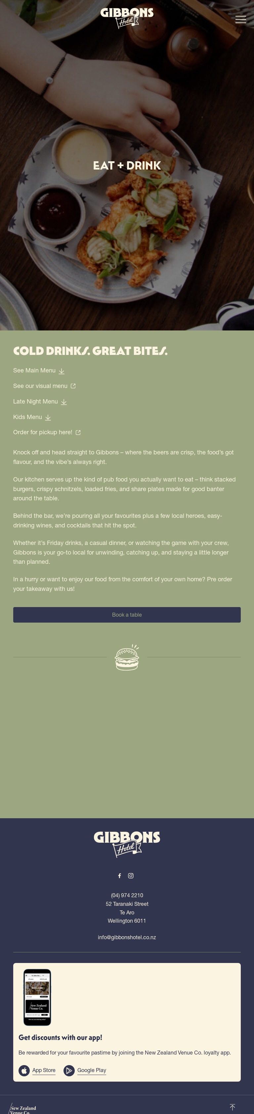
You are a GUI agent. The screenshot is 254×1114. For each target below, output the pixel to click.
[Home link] (127, 18)
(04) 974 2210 (127, 895)
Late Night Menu (40, 401)
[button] (240, 21)
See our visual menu (44, 386)
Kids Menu (32, 417)
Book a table (127, 614)
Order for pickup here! (47, 432)
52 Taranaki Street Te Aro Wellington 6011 (127, 912)
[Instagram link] (131, 876)
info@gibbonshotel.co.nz (127, 937)
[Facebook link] (119, 876)
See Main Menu (39, 370)
